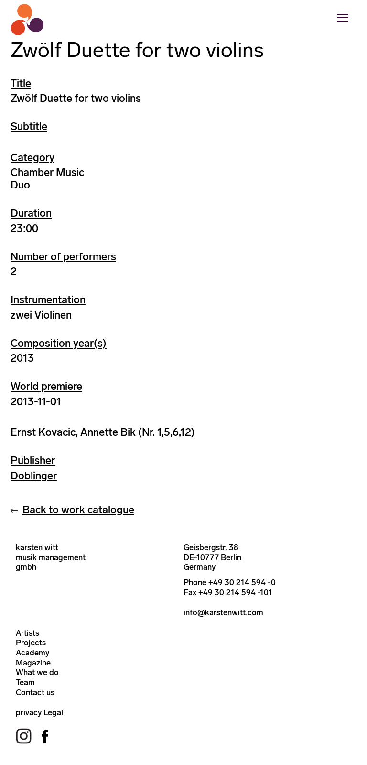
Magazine (33, 662)
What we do (37, 672)
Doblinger (34, 475)
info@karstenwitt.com (223, 612)
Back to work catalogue (78, 509)
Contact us (35, 692)
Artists (27, 633)
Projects (31, 642)
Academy (32, 652)
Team (25, 682)
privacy (29, 712)
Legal (53, 712)
